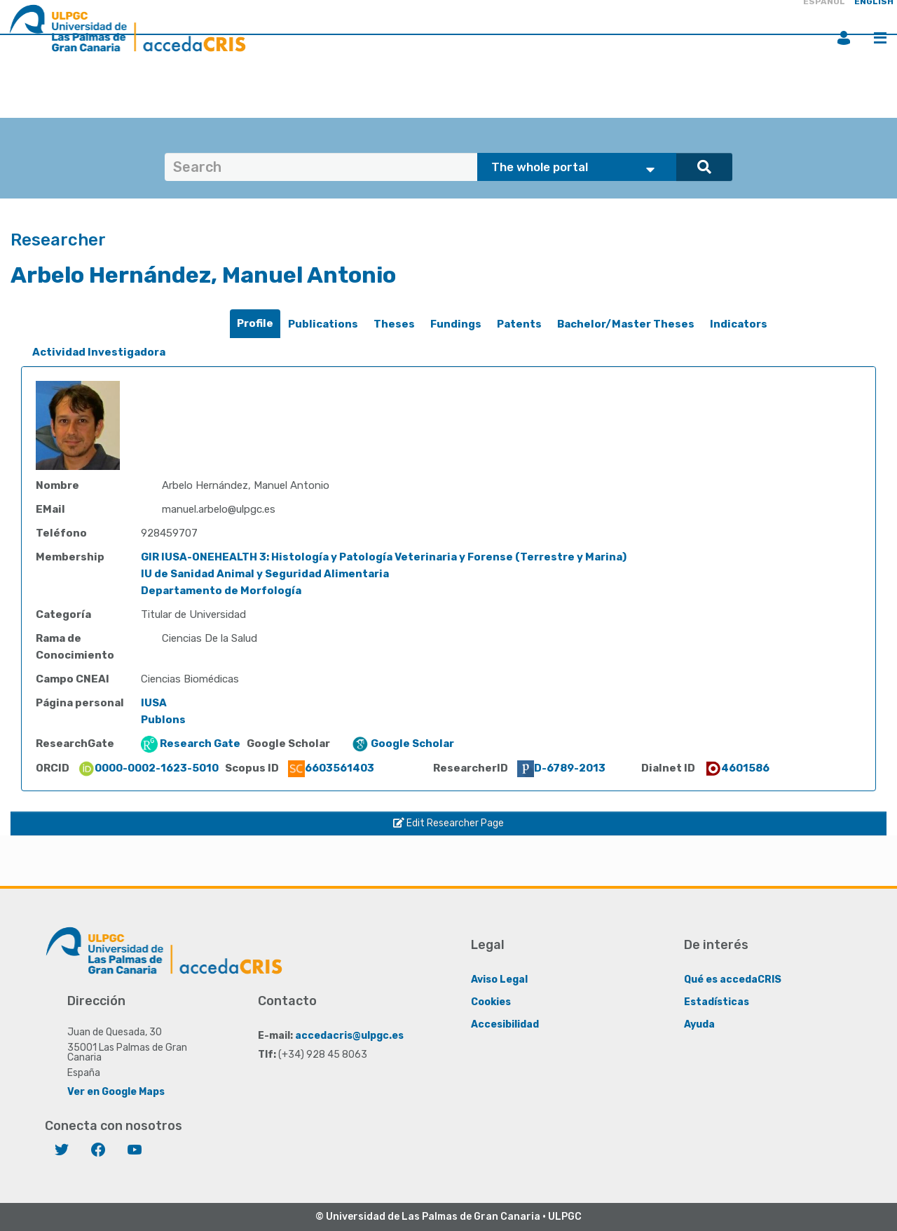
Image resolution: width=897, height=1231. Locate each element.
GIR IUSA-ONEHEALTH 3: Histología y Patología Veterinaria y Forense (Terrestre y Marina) (383, 557)
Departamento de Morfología (221, 590)
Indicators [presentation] (738, 324)
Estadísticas (716, 1002)
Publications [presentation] (323, 324)
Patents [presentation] (519, 324)
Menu (880, 37)
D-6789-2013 (561, 768)
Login (843, 37)
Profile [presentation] (255, 323)
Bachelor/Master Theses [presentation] (625, 324)
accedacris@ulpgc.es (349, 1036)
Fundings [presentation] (455, 324)
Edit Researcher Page (448, 823)
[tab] (255, 323)
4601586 (736, 768)
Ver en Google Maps (116, 1092)
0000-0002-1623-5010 (148, 768)
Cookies (491, 1002)
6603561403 (331, 768)
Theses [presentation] (394, 324)
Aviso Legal (499, 980)
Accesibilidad (505, 1024)
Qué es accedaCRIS (732, 980)
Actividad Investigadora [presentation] (98, 352)
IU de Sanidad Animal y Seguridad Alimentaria (265, 573)
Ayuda (699, 1024)
